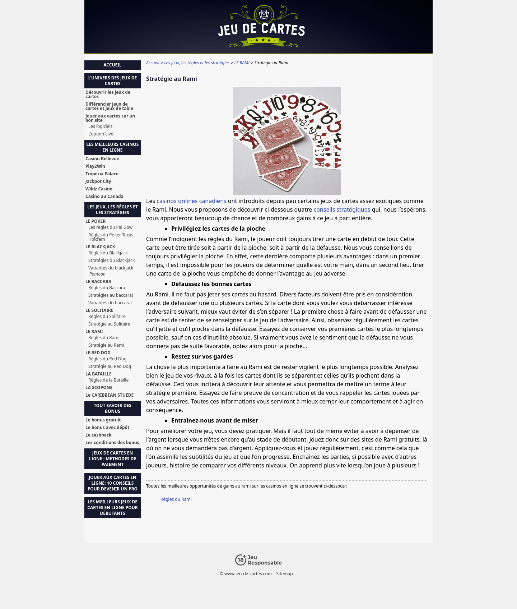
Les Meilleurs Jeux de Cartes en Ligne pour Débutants (112, 507)
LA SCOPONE (98, 388)
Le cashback (98, 435)
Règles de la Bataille (108, 380)
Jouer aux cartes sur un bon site (110, 118)
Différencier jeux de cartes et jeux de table (109, 106)
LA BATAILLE (98, 374)
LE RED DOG (98, 353)
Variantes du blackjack (110, 268)
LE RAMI (94, 331)
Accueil (112, 65)
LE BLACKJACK (100, 247)
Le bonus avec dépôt (107, 427)
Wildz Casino (98, 189)
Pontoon (97, 274)
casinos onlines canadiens (191, 201)
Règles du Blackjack (108, 253)
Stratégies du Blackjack (111, 260)
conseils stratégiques (342, 209)
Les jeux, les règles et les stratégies (112, 210)
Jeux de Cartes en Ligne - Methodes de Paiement (112, 458)
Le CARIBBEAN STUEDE (109, 395)
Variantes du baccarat (110, 303)
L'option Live (100, 134)
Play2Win (95, 166)
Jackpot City (98, 181)
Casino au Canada (104, 196)
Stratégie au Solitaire (109, 324)
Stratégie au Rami (106, 345)
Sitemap (284, 574)
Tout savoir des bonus (112, 408)
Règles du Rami (176, 499)
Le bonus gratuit (103, 420)
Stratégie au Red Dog (109, 366)
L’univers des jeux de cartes (112, 81)
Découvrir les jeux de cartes (107, 94)
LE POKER (95, 221)
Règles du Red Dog (107, 359)
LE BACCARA (98, 282)
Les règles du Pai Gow (110, 227)
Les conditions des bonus (112, 442)
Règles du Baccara (106, 288)
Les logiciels (100, 126)
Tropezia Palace (101, 174)
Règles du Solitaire (107, 316)
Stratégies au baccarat (110, 295)
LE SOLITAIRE (99, 310)
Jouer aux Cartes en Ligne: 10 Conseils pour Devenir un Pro (113, 483)
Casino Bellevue (102, 159)
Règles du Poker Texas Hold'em (110, 237)
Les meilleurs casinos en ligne (113, 147)
